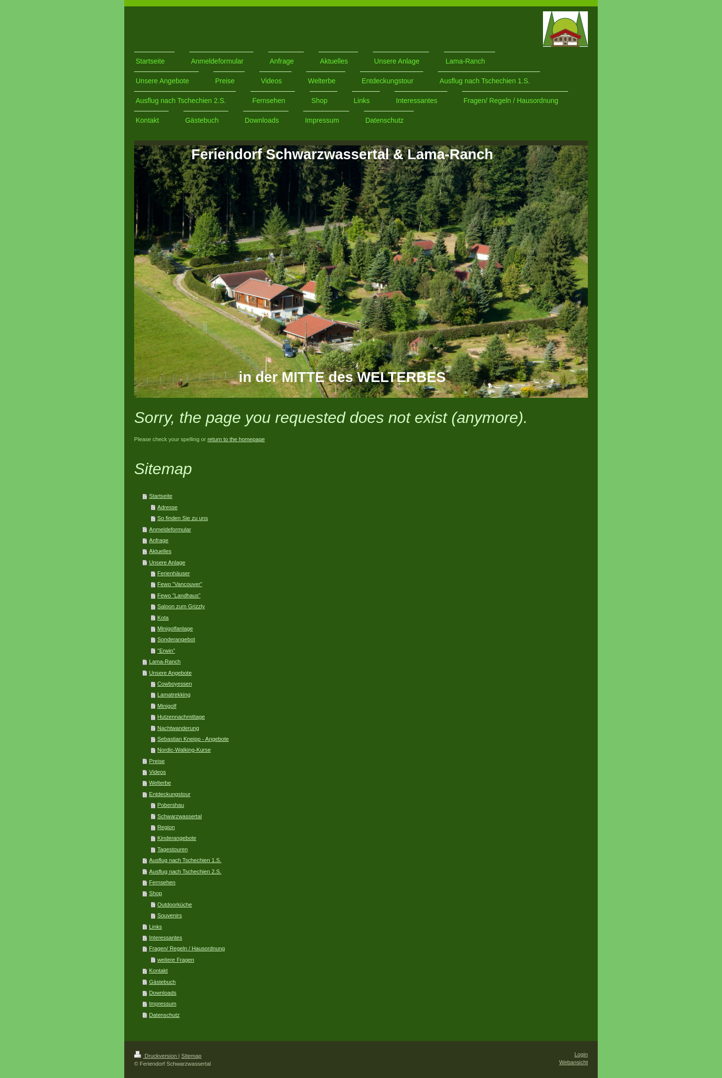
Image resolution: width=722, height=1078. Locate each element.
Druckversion (156, 1056)
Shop (155, 893)
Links (155, 927)
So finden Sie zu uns (182, 518)
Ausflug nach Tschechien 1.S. (185, 860)
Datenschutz (164, 1015)
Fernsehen (162, 882)
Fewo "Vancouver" (179, 584)
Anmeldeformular (170, 529)
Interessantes (165, 937)
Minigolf (167, 706)
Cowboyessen (174, 684)
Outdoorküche (174, 904)
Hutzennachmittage (181, 717)
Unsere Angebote (170, 673)
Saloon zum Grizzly (181, 606)
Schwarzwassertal (179, 816)
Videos (157, 772)
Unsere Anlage (167, 562)
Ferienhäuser (173, 573)
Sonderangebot (176, 639)
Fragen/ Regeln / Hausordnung (187, 948)
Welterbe (160, 783)
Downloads (162, 993)
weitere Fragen (175, 960)
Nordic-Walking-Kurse (184, 750)
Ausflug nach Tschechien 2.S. (185, 871)
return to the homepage (236, 439)
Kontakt (158, 971)
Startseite (160, 496)
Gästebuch (162, 982)
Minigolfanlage (175, 628)
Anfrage (158, 540)
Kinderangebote (176, 838)
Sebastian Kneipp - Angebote (193, 739)
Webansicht (573, 1062)
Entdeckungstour (169, 794)
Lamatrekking (173, 694)
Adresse (167, 507)
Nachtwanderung (178, 728)
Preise (157, 761)
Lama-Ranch (164, 661)
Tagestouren (172, 849)
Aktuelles (160, 551)
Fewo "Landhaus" (179, 595)
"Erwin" (166, 651)
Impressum (162, 1004)
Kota (163, 618)
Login (581, 1054)
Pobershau (170, 805)
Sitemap (191, 1056)
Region (166, 827)
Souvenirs (169, 915)
